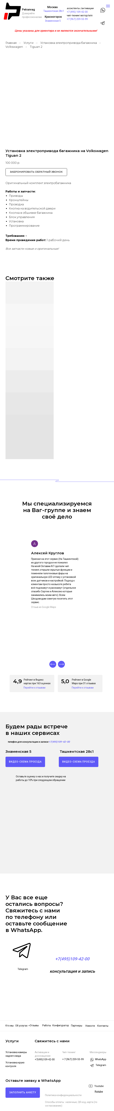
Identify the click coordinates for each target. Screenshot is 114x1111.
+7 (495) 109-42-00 (77, 11)
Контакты (102, 1025)
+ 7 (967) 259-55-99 (73, 1059)
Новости (90, 1025)
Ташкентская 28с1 (53, 11)
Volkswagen (14, 46)
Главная (11, 43)
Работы (46, 1025)
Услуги (29, 43)
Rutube (99, 1091)
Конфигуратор (60, 1025)
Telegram (23, 969)
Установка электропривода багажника (68, 43)
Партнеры (76, 1025)
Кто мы (10, 1025)
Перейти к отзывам (34, 687)
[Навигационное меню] (108, 6)
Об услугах (21, 1025)
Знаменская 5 (53, 20)
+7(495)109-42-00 (45, 1059)
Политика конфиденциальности (63, 1095)
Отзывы (34, 1025)
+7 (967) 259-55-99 (77, 19)
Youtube (99, 1086)
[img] (90, 1092)
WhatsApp (100, 1059)
